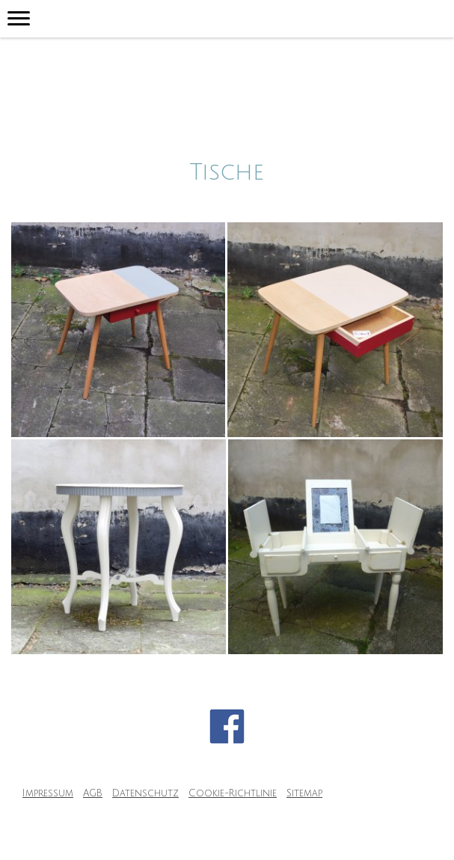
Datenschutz (145, 793)
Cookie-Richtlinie (232, 793)
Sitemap (304, 793)
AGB (92, 793)
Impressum (47, 793)
